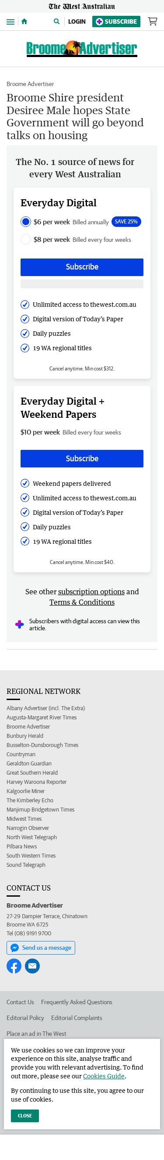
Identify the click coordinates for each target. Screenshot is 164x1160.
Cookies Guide (104, 1076)
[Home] (24, 21)
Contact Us (20, 1002)
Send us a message (40, 948)
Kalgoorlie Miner (26, 791)
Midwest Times (24, 818)
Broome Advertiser (30, 83)
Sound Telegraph (26, 865)
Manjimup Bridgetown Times (40, 809)
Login (77, 21)
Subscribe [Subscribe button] (82, 266)
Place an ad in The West (36, 1033)
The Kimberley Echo (30, 800)
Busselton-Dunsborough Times (42, 745)
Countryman (21, 754)
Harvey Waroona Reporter (36, 782)
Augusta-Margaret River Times (42, 717)
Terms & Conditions (82, 602)
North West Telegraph (32, 837)
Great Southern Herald (32, 772)
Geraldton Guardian (29, 763)
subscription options (91, 591)
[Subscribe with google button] (82, 284)
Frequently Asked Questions (76, 1002)
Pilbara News (22, 846)
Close (25, 1115)
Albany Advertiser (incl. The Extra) (46, 708)
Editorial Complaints (76, 1017)
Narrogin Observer (28, 828)
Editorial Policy (25, 1017)
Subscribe (116, 21)
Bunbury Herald (25, 736)
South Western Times (31, 855)
